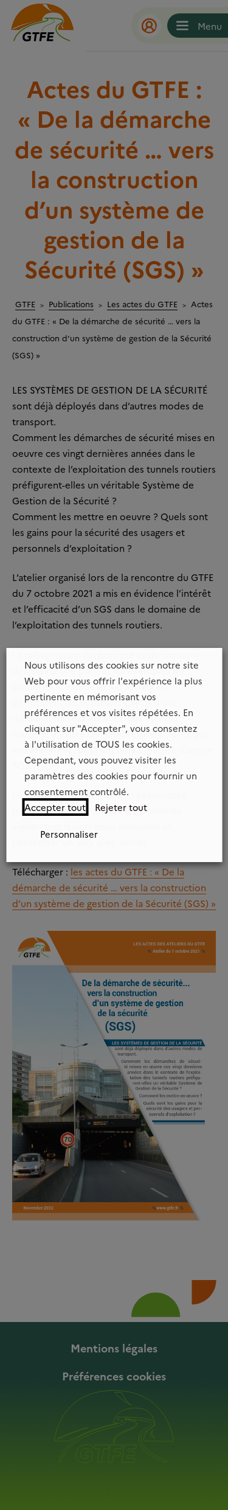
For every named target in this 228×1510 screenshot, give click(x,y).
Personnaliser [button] (69, 833)
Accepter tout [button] (55, 807)
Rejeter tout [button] (121, 807)
